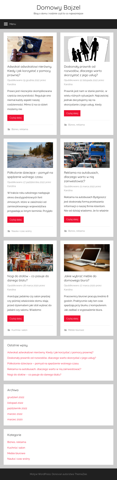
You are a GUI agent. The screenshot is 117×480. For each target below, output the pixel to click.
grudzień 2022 (15, 397)
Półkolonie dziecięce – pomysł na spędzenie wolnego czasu (43, 363)
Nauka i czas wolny (22, 231)
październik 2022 (17, 408)
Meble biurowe (76, 330)
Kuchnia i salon (19, 330)
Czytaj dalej (15, 117)
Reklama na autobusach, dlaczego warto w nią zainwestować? (81, 177)
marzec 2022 (14, 413)
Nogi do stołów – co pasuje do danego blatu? (34, 374)
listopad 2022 (15, 402)
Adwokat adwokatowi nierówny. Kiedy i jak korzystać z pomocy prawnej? (29, 71)
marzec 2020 (15, 419)
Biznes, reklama (20, 129)
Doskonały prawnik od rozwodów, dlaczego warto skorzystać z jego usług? (83, 71)
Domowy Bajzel (58, 7)
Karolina (11, 84)
